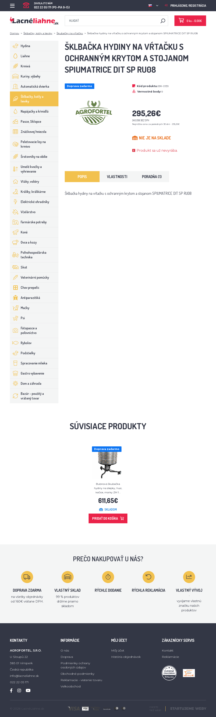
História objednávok (126, 657)
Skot (18, 267)
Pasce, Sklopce (25, 121)
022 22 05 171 (19, 682)
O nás (65, 650)
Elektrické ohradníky (29, 201)
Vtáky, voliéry (24, 181)
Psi (17, 318)
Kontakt (167, 650)
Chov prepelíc (24, 287)
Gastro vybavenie (27, 373)
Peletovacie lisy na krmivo (28, 144)
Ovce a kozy (23, 242)
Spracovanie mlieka (28, 363)
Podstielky (22, 353)
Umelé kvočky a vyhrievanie (26, 169)
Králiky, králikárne (28, 191)
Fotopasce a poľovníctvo (23, 330)
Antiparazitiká (25, 297)
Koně (19, 232)
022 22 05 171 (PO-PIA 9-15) (46, 4)
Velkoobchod (71, 686)
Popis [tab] (82, 176)
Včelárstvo (22, 212)
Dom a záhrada (25, 383)
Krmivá (20, 66)
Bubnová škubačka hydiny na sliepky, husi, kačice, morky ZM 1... (108, 488)
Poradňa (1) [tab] (152, 176)
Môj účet (117, 650)
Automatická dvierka (29, 86)
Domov (14, 33)
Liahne (20, 56)
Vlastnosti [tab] (117, 176)
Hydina (20, 46)
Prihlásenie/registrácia (185, 5)
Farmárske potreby (28, 222)
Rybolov (20, 343)
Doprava (67, 657)
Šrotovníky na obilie (28, 156)
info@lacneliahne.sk (24, 676)
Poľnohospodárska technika (28, 254)
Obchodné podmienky (77, 674)
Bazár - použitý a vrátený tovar (27, 395)
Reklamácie (170, 657)
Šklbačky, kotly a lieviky (37, 33)
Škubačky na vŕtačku (70, 33)
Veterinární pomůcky (29, 277)
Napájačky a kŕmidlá (29, 111)
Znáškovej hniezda (28, 131)
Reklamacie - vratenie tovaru (81, 680)
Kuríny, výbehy (25, 76)
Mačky (19, 307)
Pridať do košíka (108, 518)
